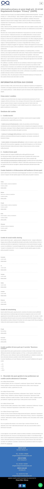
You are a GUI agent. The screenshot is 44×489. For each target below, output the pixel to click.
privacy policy (3, 187)
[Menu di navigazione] (41, 3)
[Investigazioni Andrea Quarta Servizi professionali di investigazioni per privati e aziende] (5, 3)
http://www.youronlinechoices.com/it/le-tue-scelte (15, 160)
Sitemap (26, 480)
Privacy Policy (19, 480)
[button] (40, 485)
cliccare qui (5, 64)
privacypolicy (3, 219)
